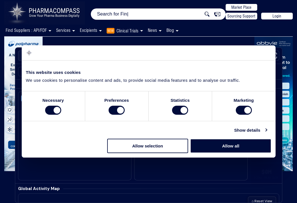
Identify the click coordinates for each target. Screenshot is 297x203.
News (152, 30)
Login (276, 16)
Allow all (230, 146)
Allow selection (147, 146)
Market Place (241, 7)
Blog (170, 30)
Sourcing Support (241, 16)
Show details (247, 130)
